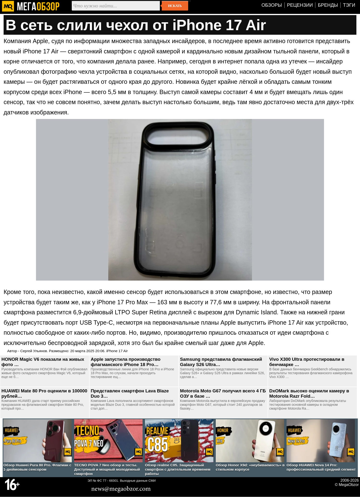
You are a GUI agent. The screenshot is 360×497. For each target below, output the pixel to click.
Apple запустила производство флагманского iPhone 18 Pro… (126, 362)
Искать (175, 6)
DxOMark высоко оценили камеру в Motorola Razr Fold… (309, 393)
